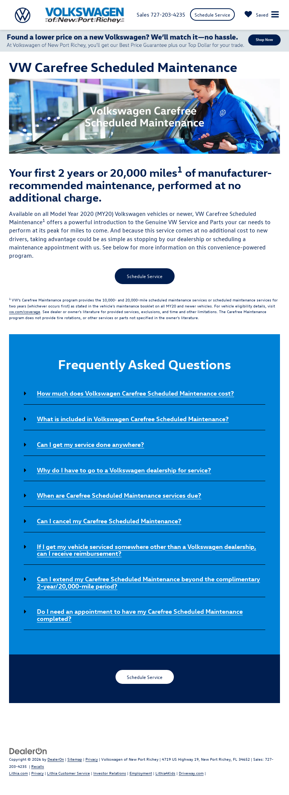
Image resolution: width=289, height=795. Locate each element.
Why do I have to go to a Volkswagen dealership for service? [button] (124, 470)
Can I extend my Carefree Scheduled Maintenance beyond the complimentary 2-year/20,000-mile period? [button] (148, 582)
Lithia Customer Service (68, 773)
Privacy (91, 759)
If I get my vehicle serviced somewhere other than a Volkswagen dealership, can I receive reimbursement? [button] (146, 550)
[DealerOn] (28, 750)
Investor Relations (109, 773)
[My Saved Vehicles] (256, 14)
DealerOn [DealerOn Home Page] (55, 759)
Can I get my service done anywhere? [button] (90, 444)
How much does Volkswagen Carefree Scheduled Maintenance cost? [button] (135, 393)
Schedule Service (212, 14)
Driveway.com (191, 773)
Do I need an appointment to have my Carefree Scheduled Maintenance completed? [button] (140, 614)
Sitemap (74, 759)
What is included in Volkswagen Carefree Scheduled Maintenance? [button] (133, 418)
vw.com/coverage (24, 311)
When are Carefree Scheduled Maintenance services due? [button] (119, 495)
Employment (140, 773)
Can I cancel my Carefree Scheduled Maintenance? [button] (109, 521)
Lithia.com (18, 773)
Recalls (37, 766)
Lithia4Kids (165, 773)
